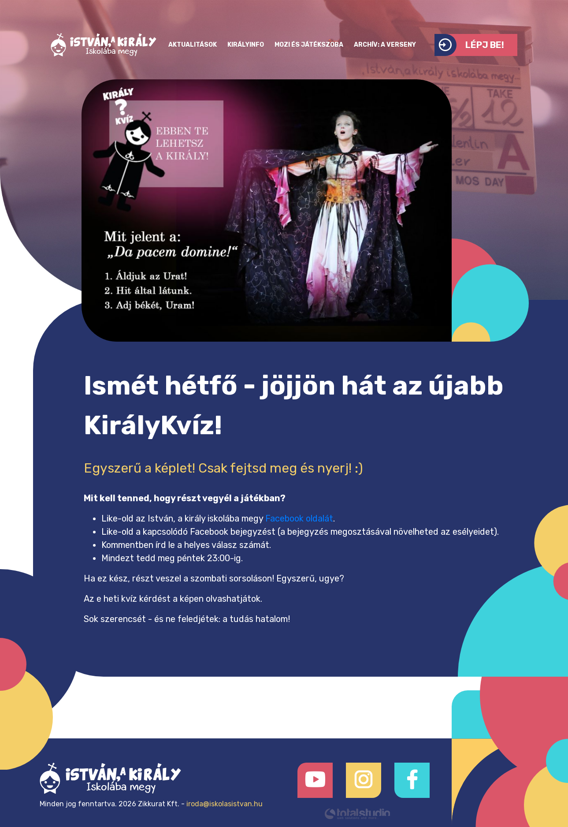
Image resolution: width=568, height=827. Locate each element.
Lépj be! (469, 45)
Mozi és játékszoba (309, 44)
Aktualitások (192, 44)
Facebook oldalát (299, 518)
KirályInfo (245, 44)
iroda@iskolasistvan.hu (224, 804)
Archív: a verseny (385, 44)
